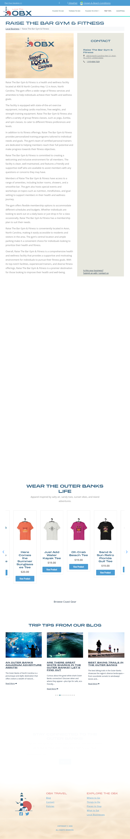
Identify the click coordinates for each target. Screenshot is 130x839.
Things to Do (93, 802)
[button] (126, 552)
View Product (24, 572)
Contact (50, 802)
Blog (48, 798)
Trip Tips (107, 11)
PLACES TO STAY (91, 11)
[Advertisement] (65, 310)
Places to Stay (94, 806)
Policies (50, 806)
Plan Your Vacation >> (13, 3)
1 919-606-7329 (93, 61)
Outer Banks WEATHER (65, 769)
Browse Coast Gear (65, 601)
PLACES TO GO (58, 11)
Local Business (12, 28)
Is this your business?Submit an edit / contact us (96, 272)
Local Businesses (96, 814)
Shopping (120, 11)
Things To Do (74, 11)
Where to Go (93, 798)
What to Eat (93, 810)
